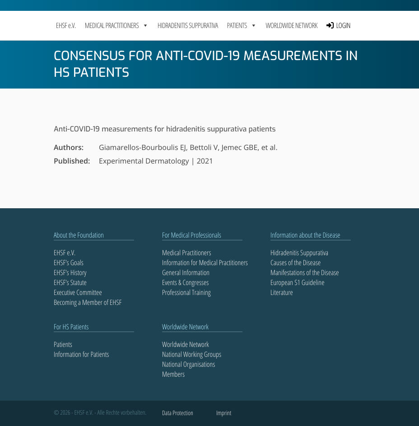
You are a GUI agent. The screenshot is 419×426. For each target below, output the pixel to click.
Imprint (223, 413)
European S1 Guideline (297, 282)
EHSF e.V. (66, 25)
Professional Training (186, 292)
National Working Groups (191, 354)
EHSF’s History (70, 272)
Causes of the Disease (295, 262)
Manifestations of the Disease (304, 272)
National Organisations (188, 364)
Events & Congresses (185, 282)
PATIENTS (242, 25)
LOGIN (343, 25)
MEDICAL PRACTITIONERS (117, 25)
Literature (281, 292)
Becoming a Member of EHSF (87, 302)
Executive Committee (78, 292)
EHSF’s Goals (69, 262)
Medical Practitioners (186, 252)
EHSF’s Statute (70, 282)
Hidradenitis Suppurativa (188, 25)
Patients (63, 344)
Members (173, 374)
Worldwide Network (291, 25)
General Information (186, 272)
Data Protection (177, 413)
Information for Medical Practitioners (205, 262)
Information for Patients (81, 354)
